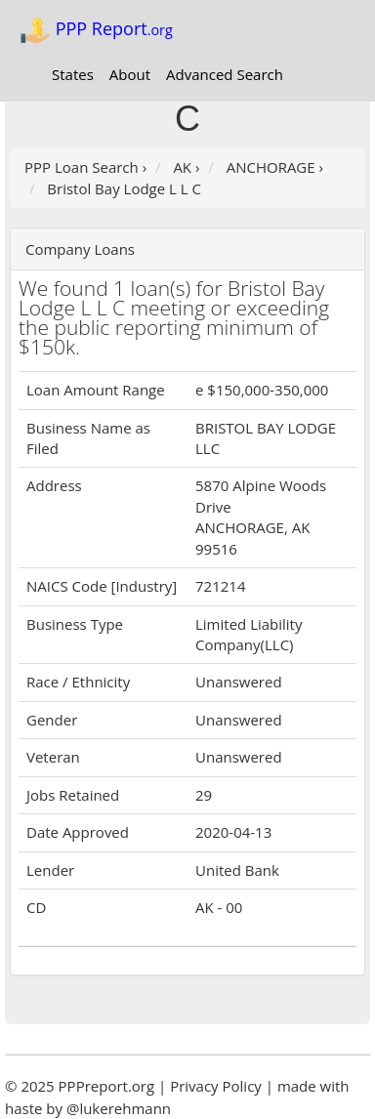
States (73, 74)
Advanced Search (224, 74)
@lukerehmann (118, 1108)
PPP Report (96, 30)
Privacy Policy (216, 1086)
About (129, 74)
